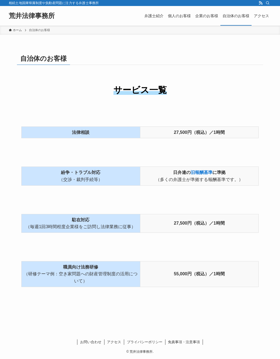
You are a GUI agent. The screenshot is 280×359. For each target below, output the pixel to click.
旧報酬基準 (201, 172)
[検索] (267, 3)
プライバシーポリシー (144, 342)
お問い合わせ (90, 342)
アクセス (114, 342)
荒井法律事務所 (32, 16)
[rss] (260, 3)
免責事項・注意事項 (184, 342)
